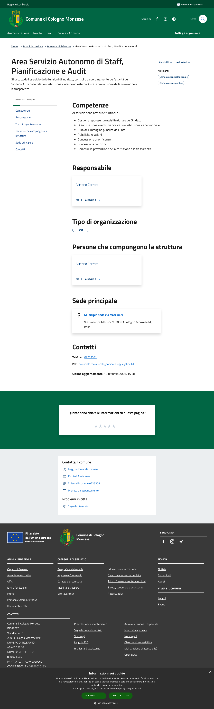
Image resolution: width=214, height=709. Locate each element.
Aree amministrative (59, 46)
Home (14, 46)
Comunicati (164, 575)
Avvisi (161, 581)
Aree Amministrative (19, 575)
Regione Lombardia (18, 4)
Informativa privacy (135, 630)
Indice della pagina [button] (25, 99)
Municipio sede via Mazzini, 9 (103, 315)
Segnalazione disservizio (88, 630)
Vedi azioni (183, 62)
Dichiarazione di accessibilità (140, 648)
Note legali (130, 636)
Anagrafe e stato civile (70, 569)
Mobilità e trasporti (69, 588)
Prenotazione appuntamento (90, 624)
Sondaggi (79, 636)
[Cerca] (203, 19)
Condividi (166, 62)
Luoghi (162, 598)
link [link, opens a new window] (139, 688)
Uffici (10, 581)
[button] (107, 703)
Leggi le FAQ (81, 642)
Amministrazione (33, 46)
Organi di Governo (17, 569)
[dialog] (107, 688)
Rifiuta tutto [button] (121, 695)
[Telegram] (172, 18)
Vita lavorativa (66, 594)
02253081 (90, 357)
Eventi (161, 604)
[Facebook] (155, 18)
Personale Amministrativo (22, 600)
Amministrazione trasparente (141, 624)
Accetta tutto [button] (93, 695)
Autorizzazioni (116, 593)
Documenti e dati (17, 606)
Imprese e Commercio (70, 575)
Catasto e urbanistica (70, 581)
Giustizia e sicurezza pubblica (124, 575)
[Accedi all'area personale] (190, 5)
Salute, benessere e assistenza (125, 587)
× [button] (210, 672)
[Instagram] (164, 18)
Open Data (130, 655)
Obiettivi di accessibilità (138, 642)
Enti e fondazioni (17, 588)
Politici (11, 594)
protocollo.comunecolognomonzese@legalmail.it (106, 364)
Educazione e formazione (122, 569)
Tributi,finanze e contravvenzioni (127, 581)
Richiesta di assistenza (87, 648)
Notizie (162, 569)
